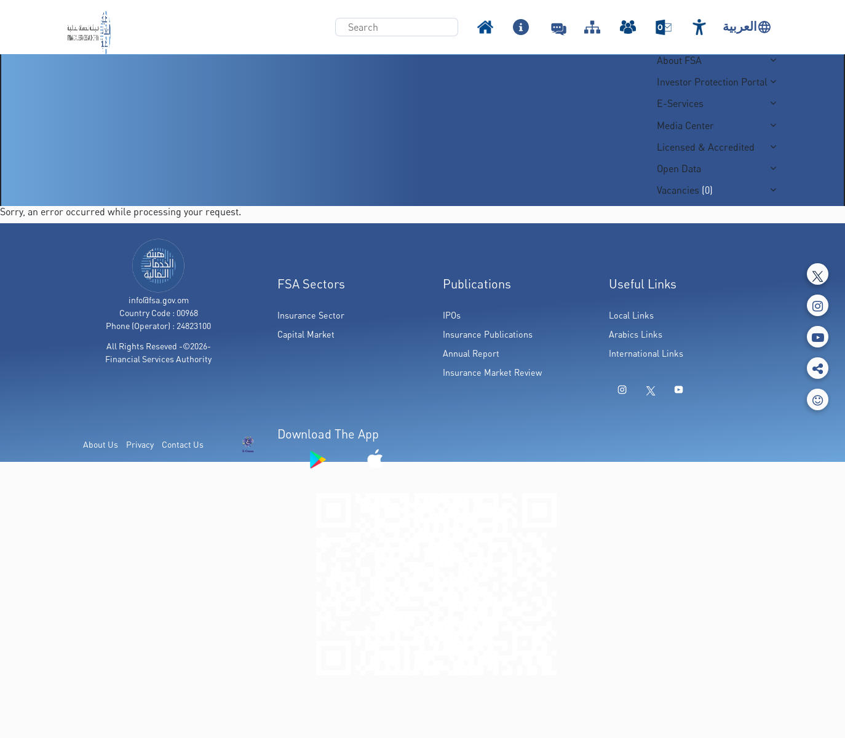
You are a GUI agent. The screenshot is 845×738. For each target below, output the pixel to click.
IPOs (452, 315)
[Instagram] (817, 305)
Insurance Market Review (492, 372)
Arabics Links (635, 334)
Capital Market (306, 334)
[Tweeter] (817, 274)
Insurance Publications (488, 334)
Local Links (631, 315)
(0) (706, 190)
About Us (100, 444)
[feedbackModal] (817, 399)
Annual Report (471, 353)
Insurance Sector (310, 315)
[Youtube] (817, 336)
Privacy (140, 444)
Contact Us (183, 444)
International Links (646, 353)
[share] (817, 368)
